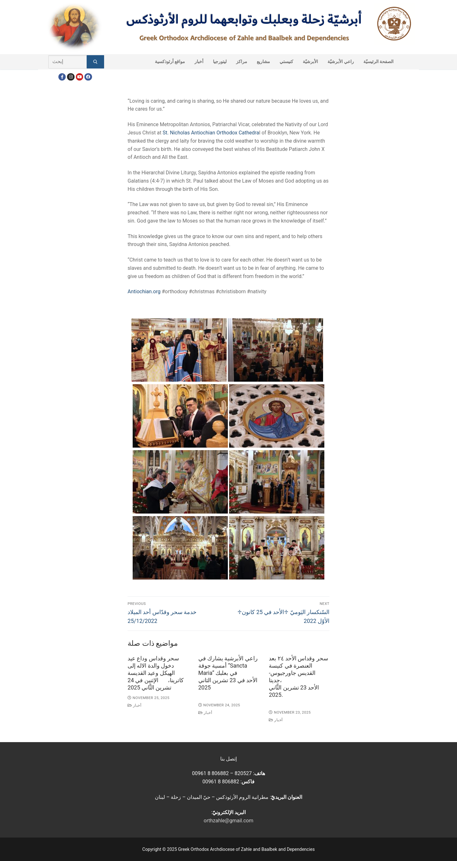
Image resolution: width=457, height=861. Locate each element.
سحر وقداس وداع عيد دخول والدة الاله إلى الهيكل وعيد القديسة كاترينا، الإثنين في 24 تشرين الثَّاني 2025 (156, 672)
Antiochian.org (144, 291)
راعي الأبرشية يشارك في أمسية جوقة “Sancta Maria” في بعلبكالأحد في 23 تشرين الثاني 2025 (228, 672)
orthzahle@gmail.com (228, 821)
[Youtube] (79, 77)
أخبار (134, 705)
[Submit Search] (95, 61)
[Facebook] (62, 77)
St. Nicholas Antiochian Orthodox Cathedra (210, 133)
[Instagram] (70, 77)
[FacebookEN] (88, 77)
